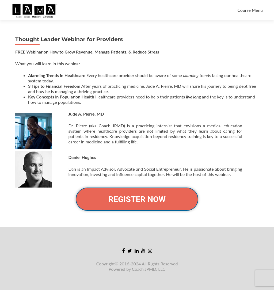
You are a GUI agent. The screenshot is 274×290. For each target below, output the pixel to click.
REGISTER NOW (137, 199)
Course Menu (250, 10)
